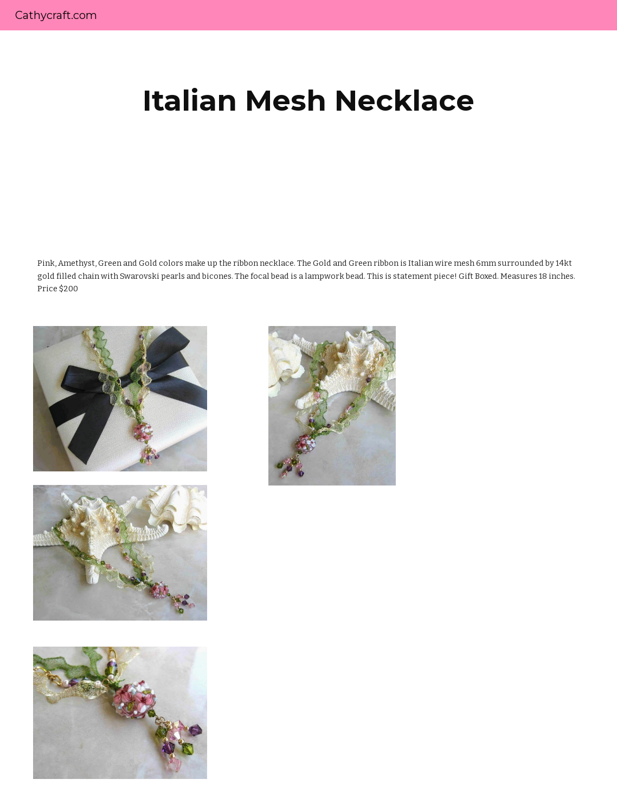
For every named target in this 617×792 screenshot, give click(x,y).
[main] (308, 100)
